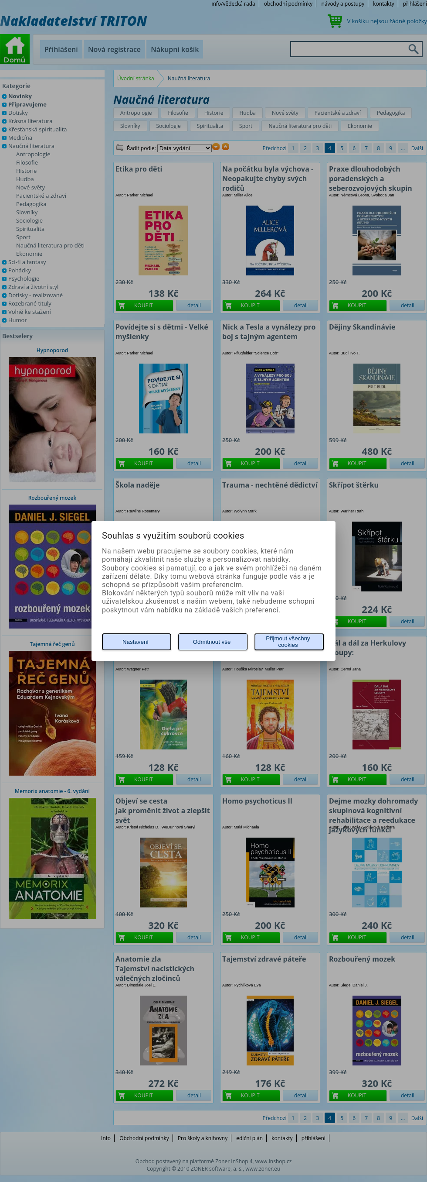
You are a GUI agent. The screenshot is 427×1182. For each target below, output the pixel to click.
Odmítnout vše (212, 642)
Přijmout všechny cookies (288, 641)
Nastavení (135, 642)
